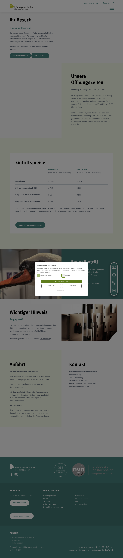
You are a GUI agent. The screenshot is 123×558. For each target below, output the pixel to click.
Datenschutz (65, 293)
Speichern (72, 286)
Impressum (57, 293)
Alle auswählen (61, 281)
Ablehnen (51, 286)
